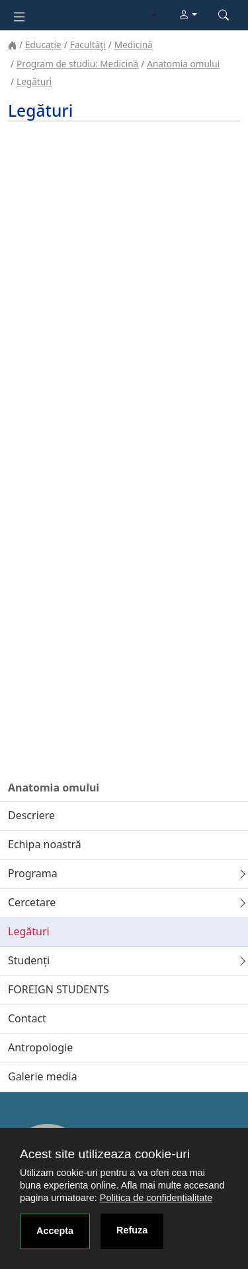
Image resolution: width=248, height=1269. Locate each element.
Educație (43, 44)
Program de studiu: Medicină (77, 63)
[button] (188, 15)
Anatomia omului (183, 63)
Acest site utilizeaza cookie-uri (105, 1154)
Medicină (133, 44)
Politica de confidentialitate (156, 1197)
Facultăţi (88, 44)
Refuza (131, 1230)
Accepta (54, 1230)
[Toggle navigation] (19, 15)
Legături (34, 81)
